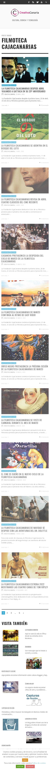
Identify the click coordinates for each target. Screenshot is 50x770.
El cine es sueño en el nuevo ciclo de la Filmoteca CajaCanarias (22, 483)
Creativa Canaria (9, 94)
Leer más (5, 105)
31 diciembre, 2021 (21, 598)
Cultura (13, 85)
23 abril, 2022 (20, 94)
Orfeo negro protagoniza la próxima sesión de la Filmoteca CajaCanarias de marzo (25, 375)
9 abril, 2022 (19, 159)
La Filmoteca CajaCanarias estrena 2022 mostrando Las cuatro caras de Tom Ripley (25, 593)
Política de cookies (39, 763)
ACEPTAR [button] (20, 766)
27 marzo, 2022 (20, 272)
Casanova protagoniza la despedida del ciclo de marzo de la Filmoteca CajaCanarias (22, 265)
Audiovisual (6, 85)
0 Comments (43, 105)
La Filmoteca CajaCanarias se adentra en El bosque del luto (25, 154)
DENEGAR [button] (30, 766)
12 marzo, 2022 (20, 380)
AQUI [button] (25, 760)
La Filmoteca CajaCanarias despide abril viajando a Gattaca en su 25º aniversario (23, 90)
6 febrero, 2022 (20, 488)
